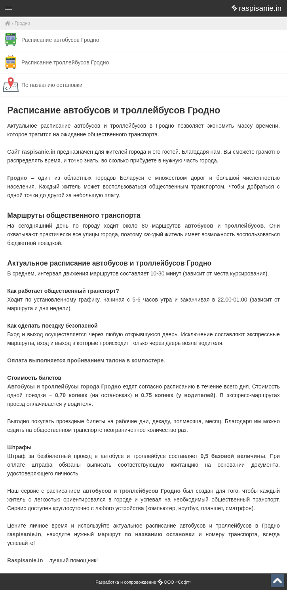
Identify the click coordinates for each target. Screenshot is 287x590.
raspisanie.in (39, 152)
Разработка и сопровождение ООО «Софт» (143, 582)
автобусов (199, 225)
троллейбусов (244, 225)
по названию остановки (159, 534)
